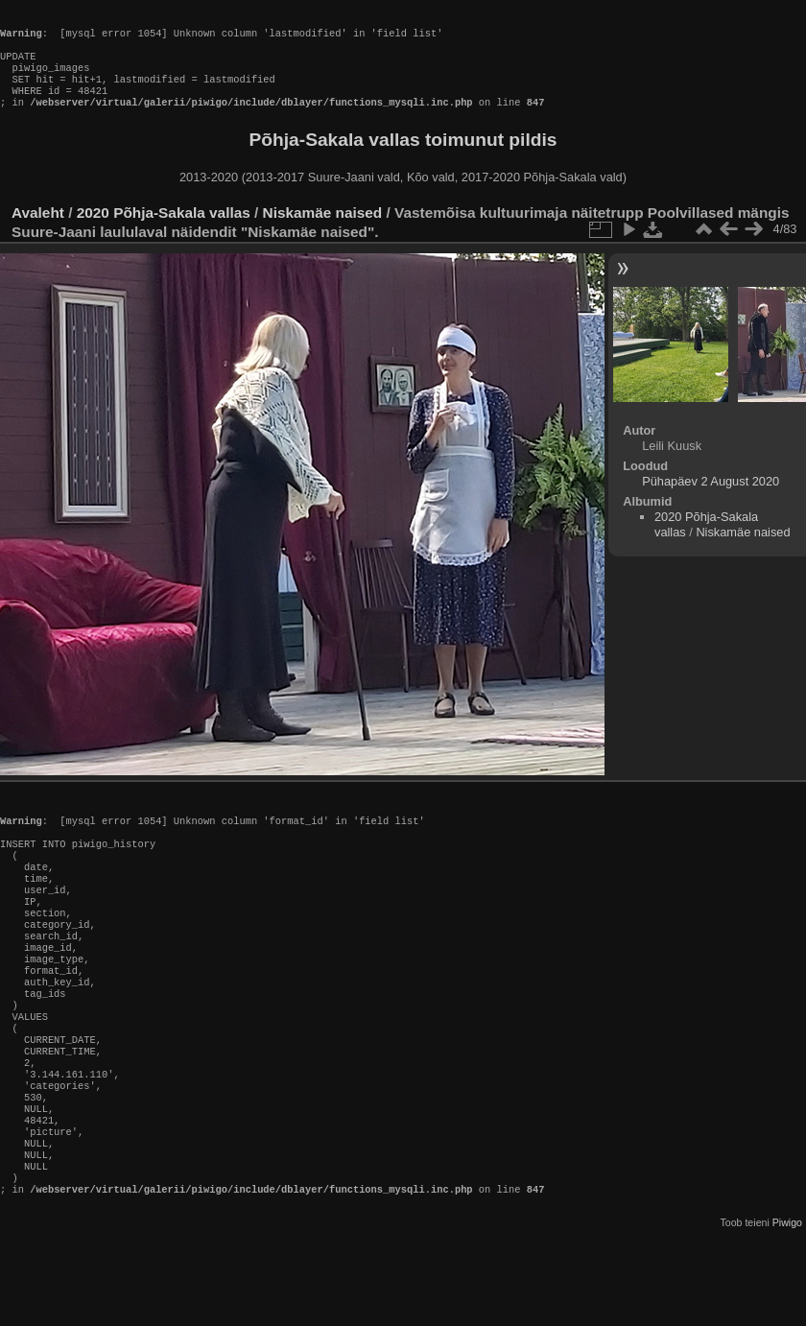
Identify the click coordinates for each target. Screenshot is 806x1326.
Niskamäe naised (323, 232)
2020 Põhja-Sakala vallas (163, 232)
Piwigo (787, 1310)
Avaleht (38, 232)
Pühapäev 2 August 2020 (710, 500)
